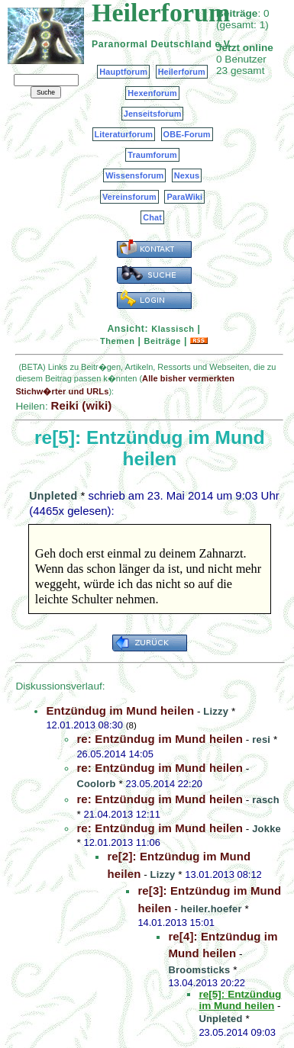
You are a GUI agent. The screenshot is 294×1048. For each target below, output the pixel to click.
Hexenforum (152, 93)
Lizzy (215, 711)
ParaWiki (184, 196)
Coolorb (95, 783)
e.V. (223, 44)
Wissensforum (134, 175)
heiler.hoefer (211, 909)
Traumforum (152, 154)
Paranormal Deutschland (152, 44)
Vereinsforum (129, 196)
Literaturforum (124, 134)
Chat (152, 217)
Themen (117, 341)
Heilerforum (181, 71)
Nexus (186, 175)
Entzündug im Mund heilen (120, 710)
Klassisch (172, 328)
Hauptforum (123, 71)
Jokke (266, 828)
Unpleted (53, 496)
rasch (265, 799)
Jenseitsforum (153, 113)
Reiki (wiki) (80, 405)
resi (261, 739)
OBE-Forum (187, 134)
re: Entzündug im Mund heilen (159, 738)
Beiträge (162, 341)
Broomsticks (199, 970)
